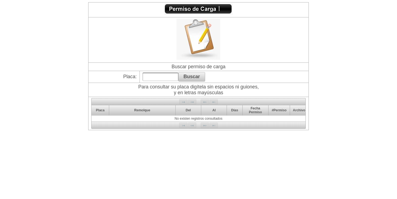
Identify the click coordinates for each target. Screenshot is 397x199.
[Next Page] (205, 101)
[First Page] (183, 101)
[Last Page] (214, 101)
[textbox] (160, 76)
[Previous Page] (192, 101)
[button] (191, 77)
